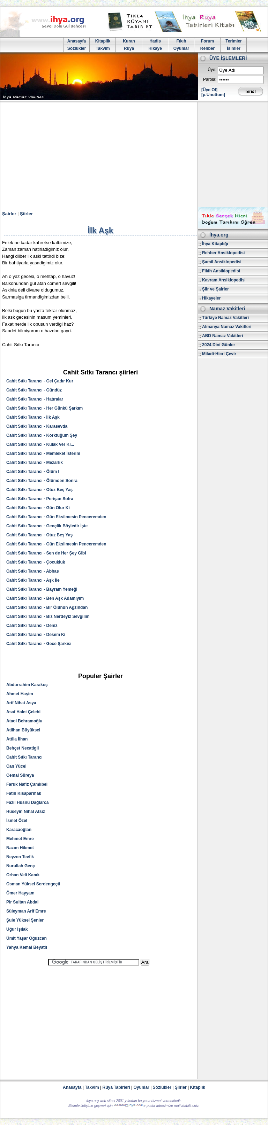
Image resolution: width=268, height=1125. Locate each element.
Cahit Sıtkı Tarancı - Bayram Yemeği (41, 589)
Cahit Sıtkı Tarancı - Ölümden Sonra (41, 480)
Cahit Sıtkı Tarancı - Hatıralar (34, 399)
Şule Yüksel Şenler (25, 920)
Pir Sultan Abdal (22, 902)
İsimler (233, 48)
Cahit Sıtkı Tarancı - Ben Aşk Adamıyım (45, 598)
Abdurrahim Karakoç (27, 684)
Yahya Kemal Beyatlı (26, 947)
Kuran (129, 41)
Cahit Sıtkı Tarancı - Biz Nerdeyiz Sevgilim (48, 616)
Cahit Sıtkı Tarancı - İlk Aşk (33, 417)
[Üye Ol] (209, 89)
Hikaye (155, 48)
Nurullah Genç (20, 865)
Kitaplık (197, 1087)
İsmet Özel (16, 820)
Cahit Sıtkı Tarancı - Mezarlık (34, 462)
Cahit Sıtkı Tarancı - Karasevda (36, 426)
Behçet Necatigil (22, 748)
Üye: (212, 69)
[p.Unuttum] (213, 94)
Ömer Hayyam (20, 893)
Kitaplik (102, 41)
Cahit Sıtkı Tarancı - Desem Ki (35, 634)
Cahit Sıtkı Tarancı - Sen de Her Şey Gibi (46, 553)
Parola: (209, 79)
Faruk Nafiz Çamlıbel (26, 784)
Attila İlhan (17, 739)
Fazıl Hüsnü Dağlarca (27, 802)
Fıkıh (181, 41)
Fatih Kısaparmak (23, 793)
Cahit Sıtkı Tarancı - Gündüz (34, 390)
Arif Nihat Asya (21, 702)
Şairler (9, 213)
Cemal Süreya (20, 775)
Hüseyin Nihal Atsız (25, 811)
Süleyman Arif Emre (26, 911)
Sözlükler (76, 48)
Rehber (207, 48)
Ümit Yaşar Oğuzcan (26, 938)
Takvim (103, 48)
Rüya (129, 48)
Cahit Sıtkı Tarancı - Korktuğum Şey (41, 435)
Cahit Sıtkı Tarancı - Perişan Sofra (39, 498)
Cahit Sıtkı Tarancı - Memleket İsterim (43, 453)
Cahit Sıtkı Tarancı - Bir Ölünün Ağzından (47, 607)
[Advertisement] (134, 154)
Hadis (155, 41)
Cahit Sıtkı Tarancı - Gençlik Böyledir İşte (47, 525)
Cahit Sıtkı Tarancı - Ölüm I (32, 471)
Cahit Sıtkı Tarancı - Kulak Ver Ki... (40, 444)
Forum (207, 41)
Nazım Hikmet (20, 847)
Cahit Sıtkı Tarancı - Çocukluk (35, 562)
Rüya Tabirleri (116, 1087)
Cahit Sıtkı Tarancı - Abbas (32, 571)
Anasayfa (76, 41)
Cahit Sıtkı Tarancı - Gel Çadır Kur (39, 381)
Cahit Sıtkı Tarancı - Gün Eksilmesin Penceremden (56, 516)
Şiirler (26, 213)
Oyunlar (181, 48)
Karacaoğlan (18, 829)
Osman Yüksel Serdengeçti (33, 884)
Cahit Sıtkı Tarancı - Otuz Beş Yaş (39, 489)
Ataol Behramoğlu (24, 721)
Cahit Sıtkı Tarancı (24, 757)
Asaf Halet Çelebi (23, 711)
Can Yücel (16, 766)
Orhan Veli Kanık (22, 874)
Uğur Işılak (17, 929)
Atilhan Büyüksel (23, 730)
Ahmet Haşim (19, 693)
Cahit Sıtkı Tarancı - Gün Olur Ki (38, 507)
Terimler (233, 41)
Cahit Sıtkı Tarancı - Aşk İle (33, 580)
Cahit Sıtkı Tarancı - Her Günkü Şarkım (44, 408)
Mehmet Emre (20, 838)
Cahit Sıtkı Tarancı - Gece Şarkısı (39, 643)
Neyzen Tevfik (20, 856)
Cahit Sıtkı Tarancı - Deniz (31, 625)
